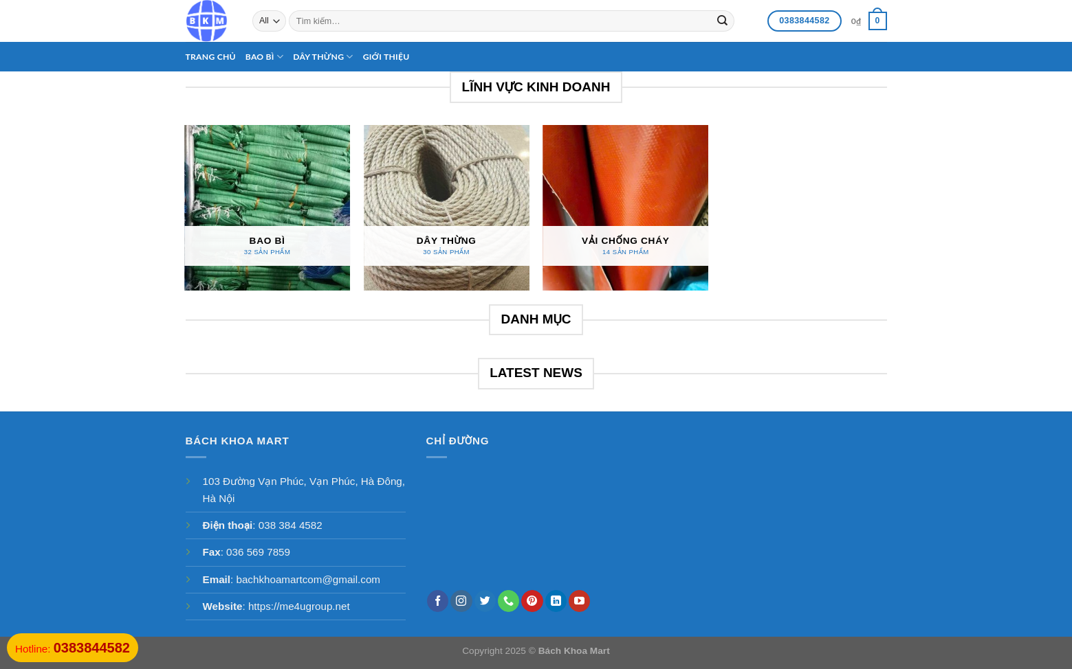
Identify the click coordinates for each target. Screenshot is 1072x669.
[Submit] (723, 21)
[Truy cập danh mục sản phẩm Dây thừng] (446, 208)
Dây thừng (323, 56)
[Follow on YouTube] (579, 601)
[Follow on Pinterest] (532, 601)
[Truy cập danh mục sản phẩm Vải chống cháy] (625, 208)
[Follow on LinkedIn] (556, 601)
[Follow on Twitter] (485, 601)
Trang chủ (211, 57)
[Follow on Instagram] (461, 601)
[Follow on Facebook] (437, 601)
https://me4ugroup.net (299, 606)
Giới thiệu (386, 57)
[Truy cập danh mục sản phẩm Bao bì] (267, 208)
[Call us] (508, 601)
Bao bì (264, 56)
